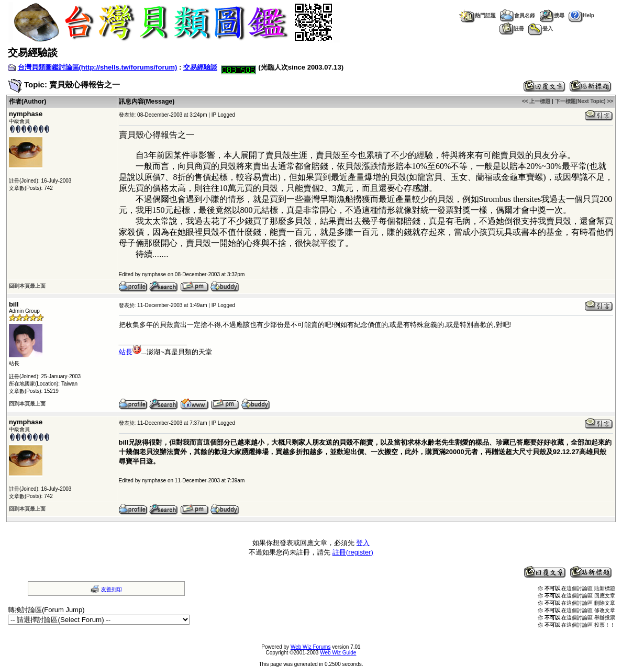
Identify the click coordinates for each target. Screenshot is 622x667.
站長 (130, 352)
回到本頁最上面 (27, 286)
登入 (540, 28)
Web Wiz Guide (338, 652)
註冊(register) (352, 552)
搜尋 (551, 15)
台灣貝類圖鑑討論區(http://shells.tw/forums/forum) (97, 67)
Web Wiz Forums (311, 647)
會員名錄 (517, 15)
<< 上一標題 (536, 101)
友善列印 (111, 589)
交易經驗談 (200, 67)
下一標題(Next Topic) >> (584, 101)
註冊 (511, 28)
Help (581, 15)
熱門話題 (477, 15)
